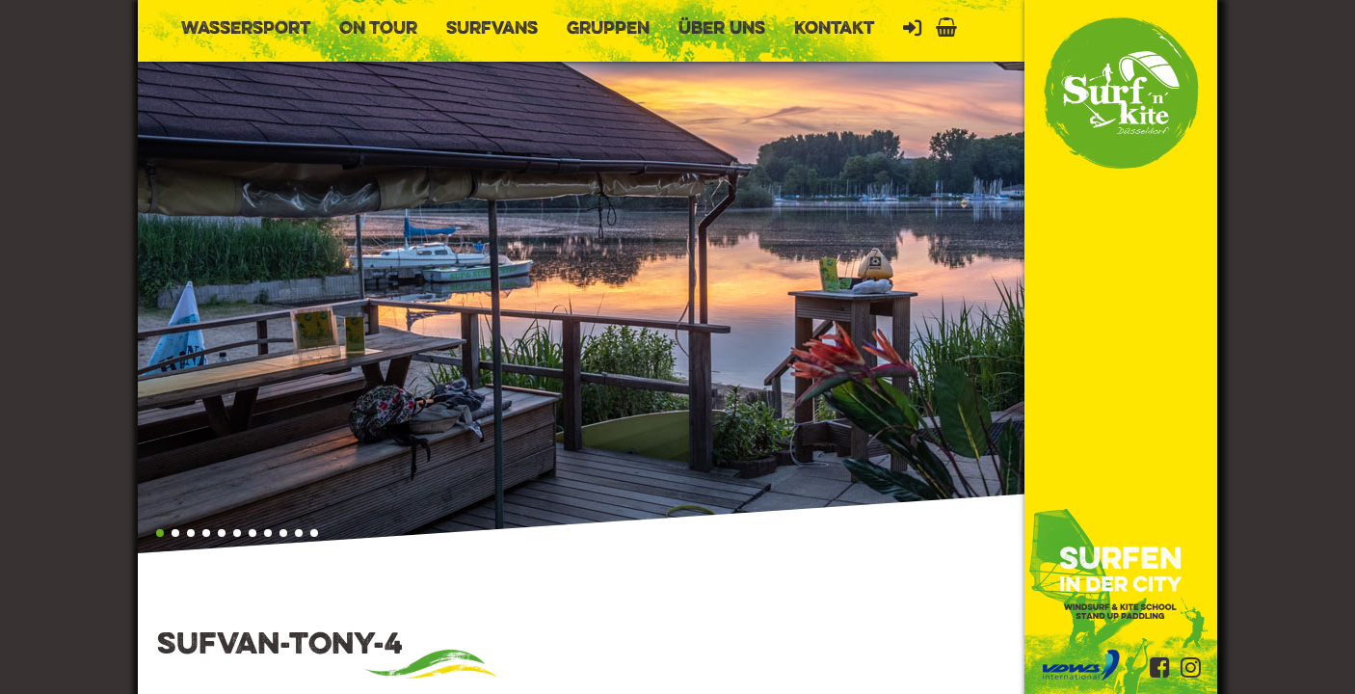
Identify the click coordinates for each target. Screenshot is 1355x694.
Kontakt (834, 29)
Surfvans (492, 29)
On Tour (378, 29)
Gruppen (608, 29)
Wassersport (245, 29)
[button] (160, 533)
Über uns (721, 29)
